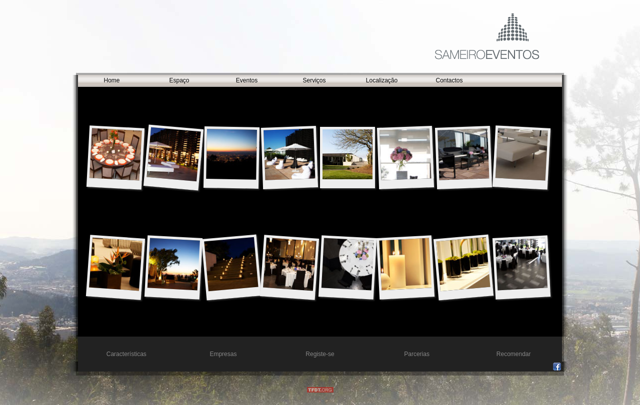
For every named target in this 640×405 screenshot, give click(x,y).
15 (116, 154)
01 (289, 154)
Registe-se (320, 354)
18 (115, 264)
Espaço (179, 80)
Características (126, 354)
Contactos (449, 80)
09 (522, 154)
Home (112, 80)
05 (231, 154)
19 (347, 154)
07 (289, 264)
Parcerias (417, 354)
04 (173, 154)
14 (231, 264)
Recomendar (513, 354)
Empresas (223, 354)
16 (463, 264)
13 (521, 264)
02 (348, 264)
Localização (382, 80)
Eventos (247, 80)
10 (463, 154)
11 (405, 154)
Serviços (314, 80)
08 (174, 264)
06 (405, 264)
